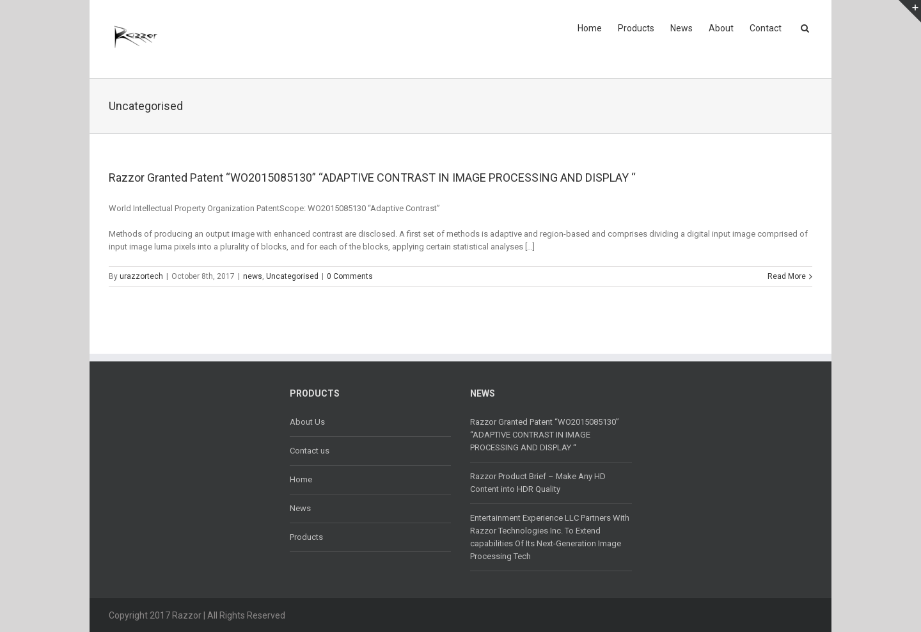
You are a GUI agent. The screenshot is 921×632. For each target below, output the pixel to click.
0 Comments (350, 276)
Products (636, 28)
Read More (786, 276)
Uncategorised (292, 276)
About (721, 28)
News (681, 28)
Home (590, 28)
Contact (766, 28)
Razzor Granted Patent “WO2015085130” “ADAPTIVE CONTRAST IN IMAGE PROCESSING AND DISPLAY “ (372, 177)
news (252, 276)
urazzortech (141, 276)
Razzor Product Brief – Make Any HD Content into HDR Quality (538, 482)
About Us (307, 422)
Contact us (309, 450)
